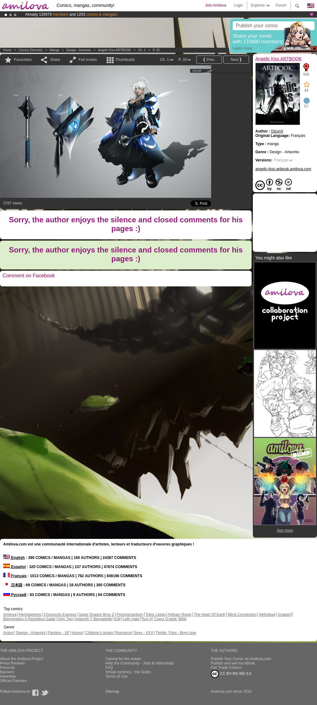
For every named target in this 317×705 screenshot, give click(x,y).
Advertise (8, 676)
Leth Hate (131, 619)
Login (238, 5)
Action (8, 633)
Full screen (88, 59)
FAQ (109, 667)
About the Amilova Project (21, 659)
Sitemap (112, 691)
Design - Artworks (78, 50)
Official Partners (13, 681)
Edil (117, 619)
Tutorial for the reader (123, 659)
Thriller (161, 633)
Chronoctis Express (59, 614)
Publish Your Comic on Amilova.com (241, 659)
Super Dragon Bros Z (96, 614)
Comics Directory (30, 50)
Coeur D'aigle (166, 619)
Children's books (99, 633)
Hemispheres (30, 614)
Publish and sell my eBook (233, 663)
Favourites (23, 59)
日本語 (12, 585)
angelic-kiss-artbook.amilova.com (283, 169)
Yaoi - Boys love (182, 633)
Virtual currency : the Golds (128, 672)
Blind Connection (242, 614)
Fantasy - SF (59, 633)
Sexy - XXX (143, 633)
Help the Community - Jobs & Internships (139, 663)
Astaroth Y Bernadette (93, 619)
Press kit (7, 667)
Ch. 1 (142, 50)
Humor (77, 633)
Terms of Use (116, 676)
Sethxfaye (267, 614)
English (14, 558)
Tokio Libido (155, 614)
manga (54, 50)
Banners (7, 672)
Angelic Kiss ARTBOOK (114, 50)
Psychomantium (129, 614)
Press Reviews (12, 663)
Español (14, 567)
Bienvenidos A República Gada (29, 619)
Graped (284, 614)
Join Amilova (215, 5)
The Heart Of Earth (209, 614)
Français (281, 160)
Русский (14, 595)
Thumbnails (125, 59)
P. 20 (156, 50)
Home (7, 50)
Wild (182, 619)
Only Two (65, 619)
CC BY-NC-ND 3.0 (231, 674)
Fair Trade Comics (226, 667)
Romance (123, 633)
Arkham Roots (180, 614)
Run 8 (147, 619)
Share (55, 59)
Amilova (10, 614)
